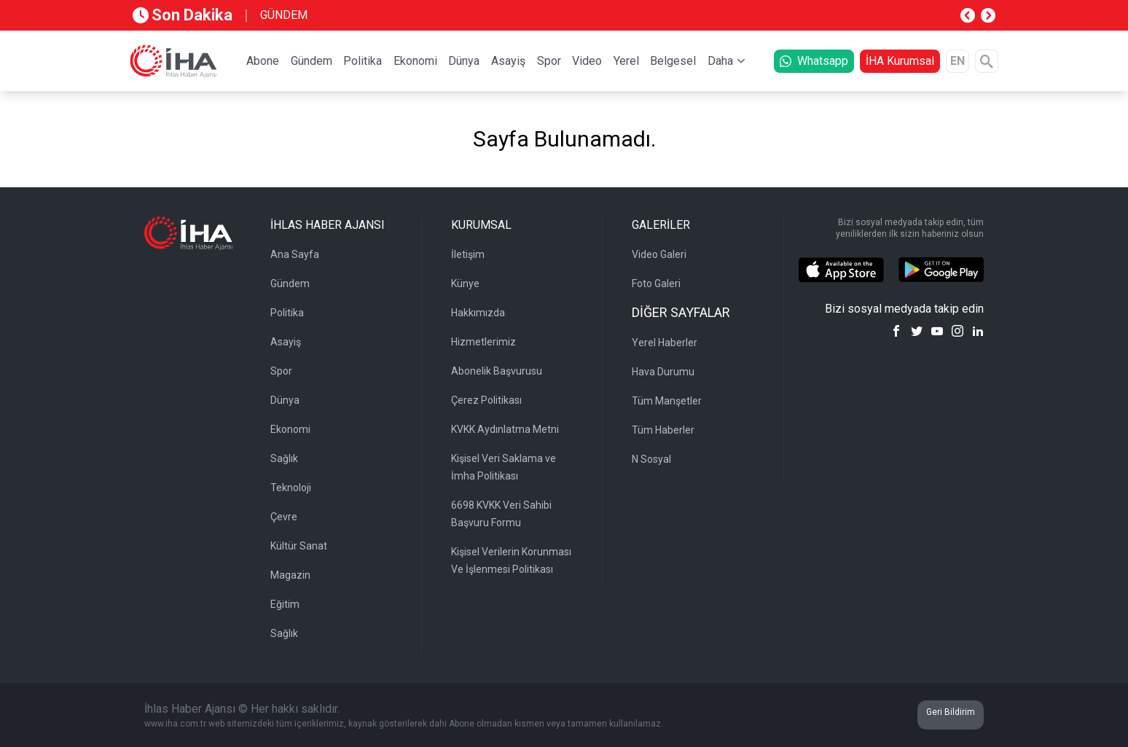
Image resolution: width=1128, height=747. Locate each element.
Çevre (283, 517)
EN (957, 61)
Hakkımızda (478, 312)
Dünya (463, 61)
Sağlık (284, 458)
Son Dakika (182, 15)
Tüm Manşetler (667, 401)
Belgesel (673, 61)
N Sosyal (651, 459)
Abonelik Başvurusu (496, 371)
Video (587, 61)
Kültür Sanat (298, 546)
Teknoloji (290, 487)
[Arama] (986, 61)
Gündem (311, 61)
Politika (362, 61)
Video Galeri (659, 254)
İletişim (468, 254)
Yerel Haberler (664, 342)
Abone (262, 61)
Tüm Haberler (663, 430)
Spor (549, 61)
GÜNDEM (284, 15)
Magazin (290, 575)
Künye (465, 283)
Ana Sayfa (294, 254)
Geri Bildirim (950, 712)
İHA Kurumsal (900, 61)
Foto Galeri (656, 283)
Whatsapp (814, 61)
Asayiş (508, 61)
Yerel (626, 61)
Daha (720, 61)
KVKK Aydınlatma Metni (505, 429)
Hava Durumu (663, 372)
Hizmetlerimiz (483, 342)
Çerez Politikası (486, 400)
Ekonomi (415, 61)
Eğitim (284, 604)
